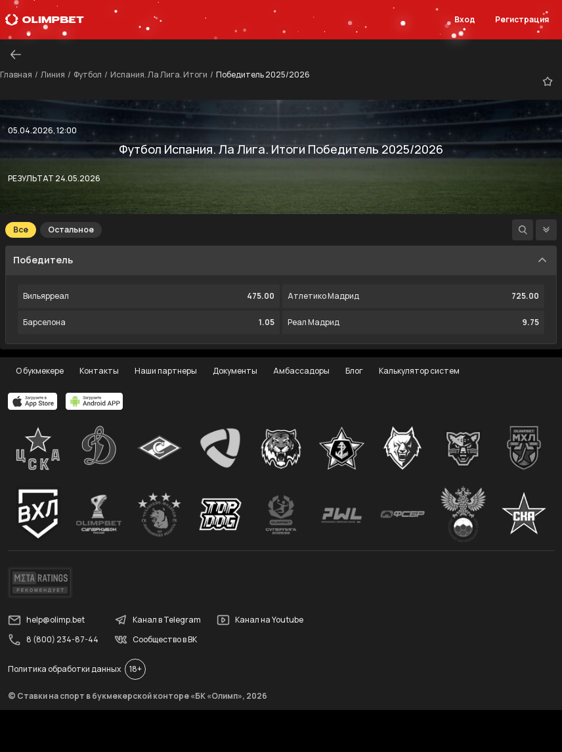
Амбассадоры (301, 370)
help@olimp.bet (46, 620)
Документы (235, 370)
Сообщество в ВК (155, 640)
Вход (464, 19)
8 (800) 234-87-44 (53, 640)
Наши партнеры (166, 370)
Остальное (71, 229)
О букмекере (40, 370)
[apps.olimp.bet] (33, 401)
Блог (354, 370)
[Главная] (44, 20)
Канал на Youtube (260, 620)
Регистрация (522, 19)
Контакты (99, 370)
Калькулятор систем (419, 370)
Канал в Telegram (157, 620)
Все (20, 229)
